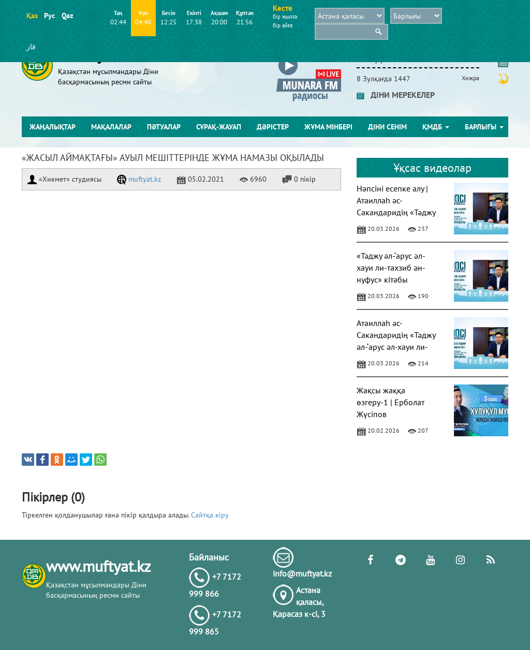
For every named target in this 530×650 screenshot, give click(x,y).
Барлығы (484, 126)
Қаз (31, 15)
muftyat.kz (139, 179)
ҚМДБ (435, 126)
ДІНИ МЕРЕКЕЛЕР (396, 95)
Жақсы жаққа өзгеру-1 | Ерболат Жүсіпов (390, 402)
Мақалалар (111, 126)
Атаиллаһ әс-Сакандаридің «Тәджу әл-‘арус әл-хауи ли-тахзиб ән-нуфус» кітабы (396, 346)
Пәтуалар (164, 126)
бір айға (282, 25)
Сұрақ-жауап (218, 126)
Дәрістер (273, 126)
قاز (31, 46)
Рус (49, 15)
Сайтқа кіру (210, 515)
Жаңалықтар (53, 126)
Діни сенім (387, 126)
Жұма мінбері (328, 126)
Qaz (67, 15)
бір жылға (285, 16)
